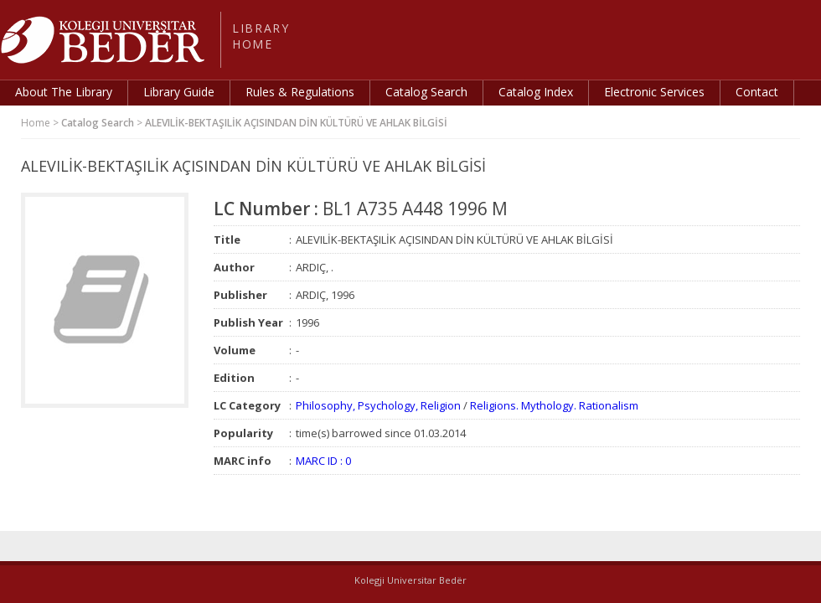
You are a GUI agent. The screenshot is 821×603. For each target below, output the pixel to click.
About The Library (63, 92)
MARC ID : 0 (323, 460)
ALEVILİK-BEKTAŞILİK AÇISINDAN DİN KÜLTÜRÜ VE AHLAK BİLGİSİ (296, 123)
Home (35, 123)
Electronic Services (654, 92)
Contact (757, 92)
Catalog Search (426, 92)
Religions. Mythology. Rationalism (554, 405)
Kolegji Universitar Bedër (410, 580)
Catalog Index (535, 92)
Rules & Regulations (299, 92)
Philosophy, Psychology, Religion (378, 405)
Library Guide (178, 92)
